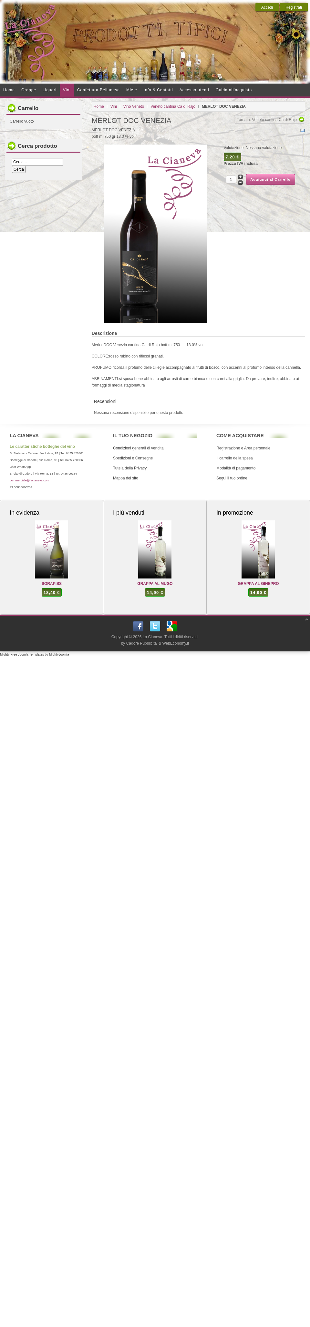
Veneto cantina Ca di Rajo (172, 106)
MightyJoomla (59, 654)
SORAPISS (52, 583)
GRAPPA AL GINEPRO (258, 583)
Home (99, 106)
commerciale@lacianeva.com (29, 480)
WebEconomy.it (175, 643)
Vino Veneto (133, 106)
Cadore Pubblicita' (142, 643)
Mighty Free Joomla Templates (22, 654)
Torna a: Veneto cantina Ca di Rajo (267, 119)
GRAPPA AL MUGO (154, 583)
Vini (113, 106)
